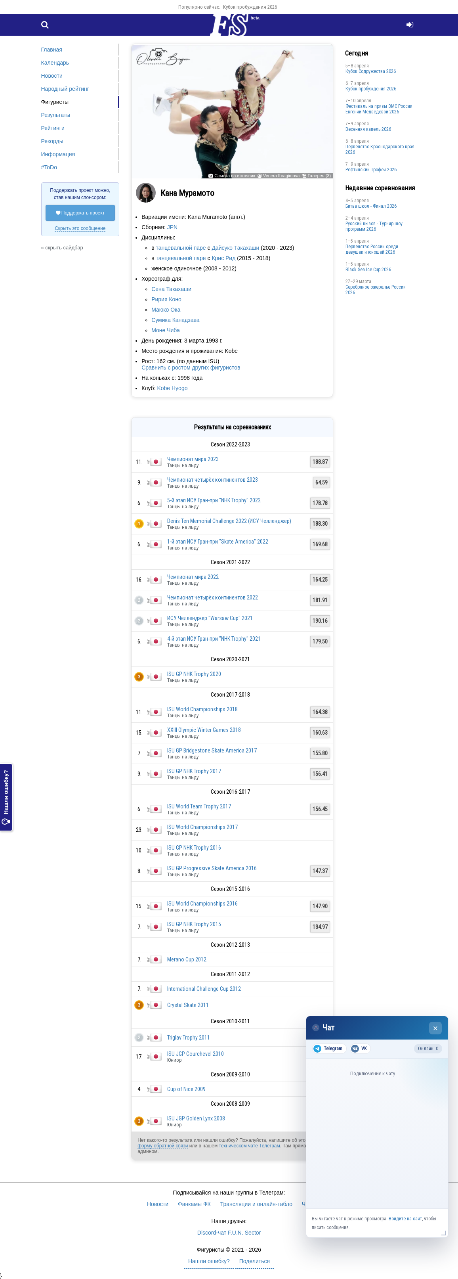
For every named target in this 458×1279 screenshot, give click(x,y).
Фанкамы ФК (194, 1204)
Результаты (56, 115)
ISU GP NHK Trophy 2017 (194, 771)
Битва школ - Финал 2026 (371, 206)
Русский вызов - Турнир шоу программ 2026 (374, 226)
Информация (58, 154)
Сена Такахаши (171, 289)
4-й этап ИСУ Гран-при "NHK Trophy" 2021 (214, 639)
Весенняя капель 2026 (368, 129)
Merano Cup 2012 (186, 959)
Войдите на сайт (405, 1219)
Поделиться (254, 1261)
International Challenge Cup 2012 (204, 989)
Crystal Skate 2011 (188, 1005)
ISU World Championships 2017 (202, 827)
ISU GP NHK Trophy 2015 (194, 924)
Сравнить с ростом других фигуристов (190, 367)
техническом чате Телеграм (249, 1146)
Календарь (55, 62)
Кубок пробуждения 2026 (250, 7)
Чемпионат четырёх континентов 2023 (212, 480)
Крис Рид (223, 258)
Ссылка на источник (234, 175)
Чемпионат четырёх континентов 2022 (212, 597)
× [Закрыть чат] (435, 1028)
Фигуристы (55, 102)
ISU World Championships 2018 (202, 709)
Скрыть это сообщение (80, 228)
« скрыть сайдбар (62, 248)
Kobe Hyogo (172, 388)
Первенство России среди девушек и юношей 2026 (371, 249)
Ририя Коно (166, 299)
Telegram (327, 1049)
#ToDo (49, 167)
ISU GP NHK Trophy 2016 (194, 847)
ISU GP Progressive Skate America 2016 (212, 868)
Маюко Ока (165, 309)
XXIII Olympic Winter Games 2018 (204, 730)
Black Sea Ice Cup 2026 (368, 269)
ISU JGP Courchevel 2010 (195, 1054)
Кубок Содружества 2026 (370, 71)
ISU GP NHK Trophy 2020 (194, 674)
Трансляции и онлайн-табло (256, 1204)
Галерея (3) (319, 175)
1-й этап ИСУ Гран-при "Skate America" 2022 (217, 541)
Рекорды (52, 141)
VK (358, 1049)
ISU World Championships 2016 (202, 903)
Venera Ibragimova (281, 175)
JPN (172, 227)
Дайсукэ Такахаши (235, 248)
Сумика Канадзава (175, 320)
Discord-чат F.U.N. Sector (229, 1232)
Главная (51, 49)
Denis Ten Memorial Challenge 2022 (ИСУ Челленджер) (229, 521)
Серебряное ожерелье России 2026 (375, 289)
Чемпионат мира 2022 (193, 577)
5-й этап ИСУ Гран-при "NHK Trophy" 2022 (214, 500)
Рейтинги (53, 128)
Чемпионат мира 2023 (193, 459)
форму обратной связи (162, 1146)
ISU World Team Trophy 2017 (199, 806)
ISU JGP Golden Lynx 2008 (196, 1118)
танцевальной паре (181, 248)
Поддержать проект (80, 213)
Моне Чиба (165, 330)
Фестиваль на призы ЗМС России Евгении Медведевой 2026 (378, 109)
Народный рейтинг (65, 89)
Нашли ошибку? (6, 797)
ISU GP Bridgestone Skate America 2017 (212, 750)
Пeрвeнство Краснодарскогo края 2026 (379, 149)
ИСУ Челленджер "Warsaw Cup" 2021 (210, 618)
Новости (52, 76)
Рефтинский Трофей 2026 (371, 169)
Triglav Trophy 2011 (188, 1037)
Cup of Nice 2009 (186, 1089)
